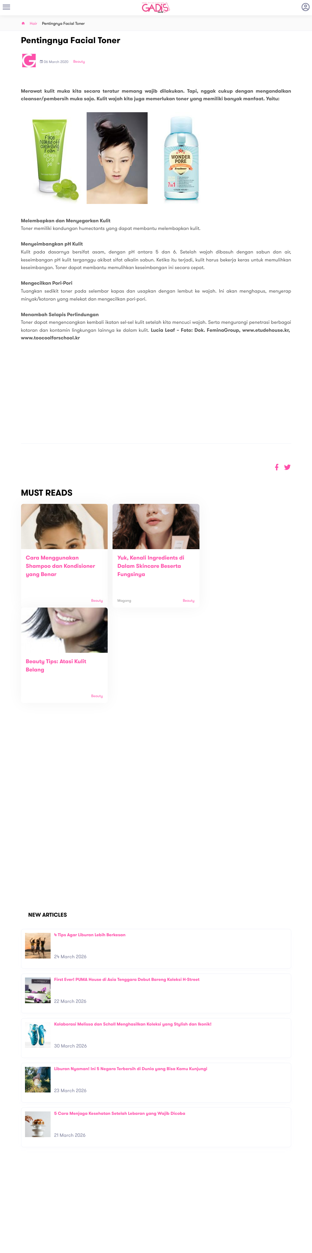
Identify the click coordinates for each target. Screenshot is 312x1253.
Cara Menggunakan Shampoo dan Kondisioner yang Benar (60, 566)
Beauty (79, 61)
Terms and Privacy (200, 1246)
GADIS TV (194, 1210)
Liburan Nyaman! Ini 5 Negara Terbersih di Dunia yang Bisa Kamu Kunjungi (130, 973)
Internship (89, 1222)
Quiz (169, 1210)
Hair (33, 24)
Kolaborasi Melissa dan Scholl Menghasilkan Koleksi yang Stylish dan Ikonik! (133, 929)
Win (179, 1210)
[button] (287, 467)
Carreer (87, 1216)
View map (13, 1228)
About (85, 1203)
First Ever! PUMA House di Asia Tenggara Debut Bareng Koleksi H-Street (127, 884)
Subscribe (293, 1183)
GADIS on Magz (220, 1210)
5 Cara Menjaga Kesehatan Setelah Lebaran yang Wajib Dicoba (119, 1018)
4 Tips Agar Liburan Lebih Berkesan (90, 839)
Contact (87, 1209)
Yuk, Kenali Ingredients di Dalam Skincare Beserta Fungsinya (149, 566)
